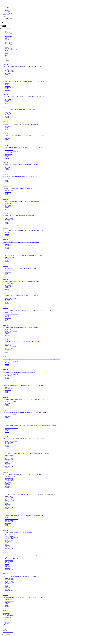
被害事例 (6, 31)
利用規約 (5, 630)
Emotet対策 (7, 55)
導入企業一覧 (6, 10)
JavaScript (7, 56)
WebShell (7, 60)
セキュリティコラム (7, 13)
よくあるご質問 (6, 11)
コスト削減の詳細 (7, 617)
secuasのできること (7, 614)
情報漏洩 (6, 34)
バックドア (7, 59)
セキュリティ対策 (8, 33)
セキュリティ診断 (8, 36)
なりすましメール (8, 42)
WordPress (7, 50)
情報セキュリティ (8, 51)
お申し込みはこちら (7, 18)
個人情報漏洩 (7, 32)
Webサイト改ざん (8, 37)
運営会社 (5, 629)
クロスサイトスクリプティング (11, 49)
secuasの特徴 (6, 7)
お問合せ (5, 17)
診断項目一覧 (6, 14)
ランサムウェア (8, 54)
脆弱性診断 (7, 39)
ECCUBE (7, 57)
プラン (4, 619)
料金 (4, 9)
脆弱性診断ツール (8, 48)
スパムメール (7, 43)
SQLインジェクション (9, 45)
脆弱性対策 (7, 38)
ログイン (5, 19)
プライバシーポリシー (8, 632)
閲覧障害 (6, 53)
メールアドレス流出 (9, 44)
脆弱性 (6, 47)
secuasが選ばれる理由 (8, 615)
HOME (4, 610)
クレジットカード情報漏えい (11, 151)
